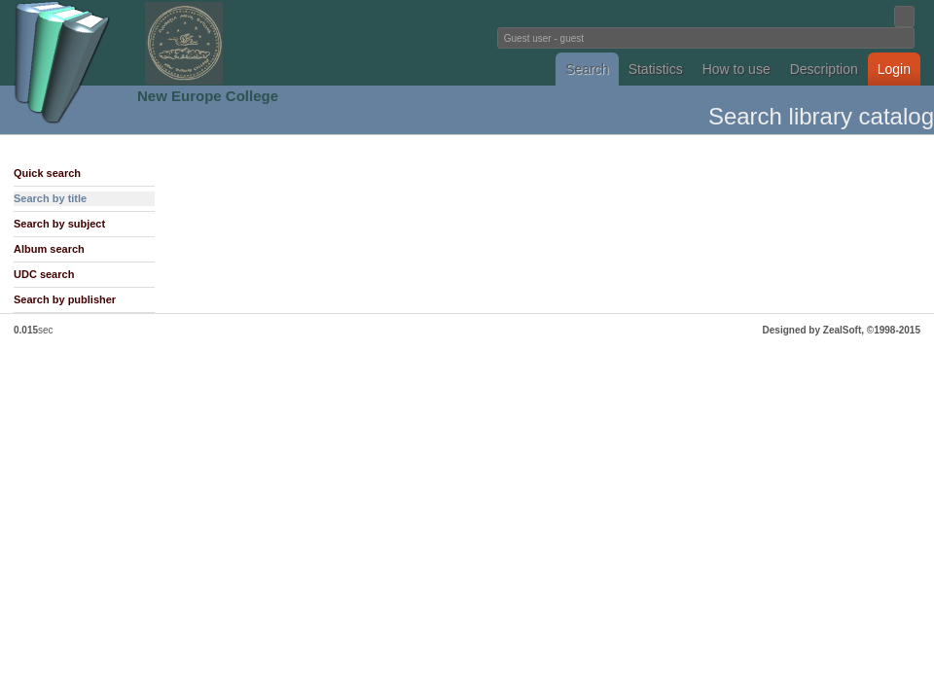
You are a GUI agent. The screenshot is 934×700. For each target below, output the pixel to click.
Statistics (656, 69)
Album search (49, 249)
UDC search (44, 274)
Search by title (50, 198)
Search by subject (59, 223)
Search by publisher (65, 299)
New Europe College (207, 96)
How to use (736, 69)
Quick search (47, 173)
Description (824, 69)
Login (894, 69)
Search (586, 69)
